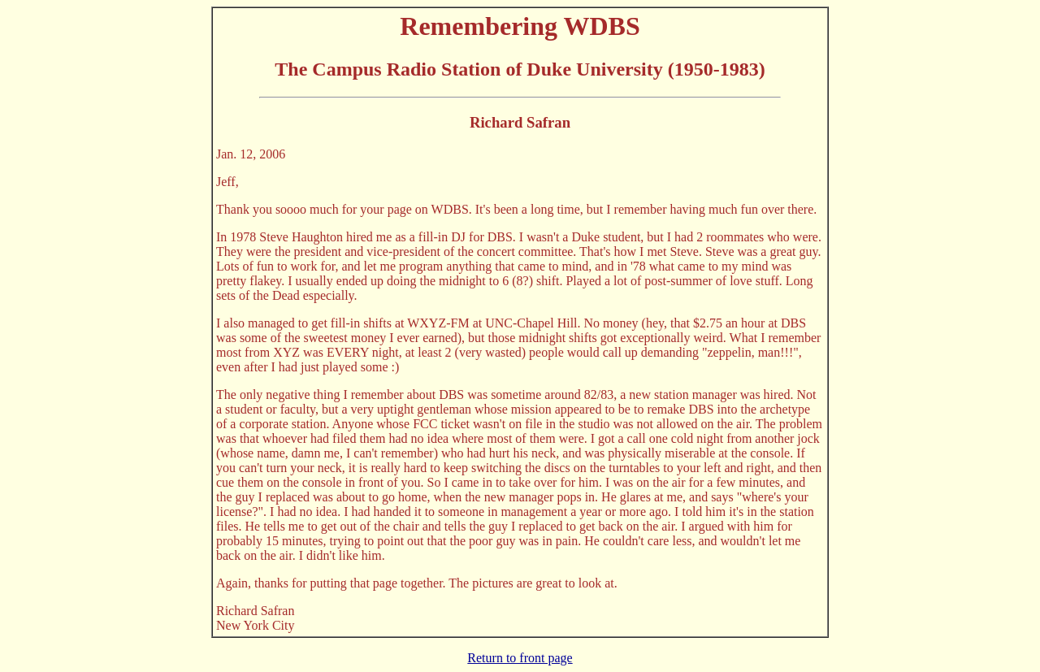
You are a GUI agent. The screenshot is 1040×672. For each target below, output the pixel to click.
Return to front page (519, 658)
